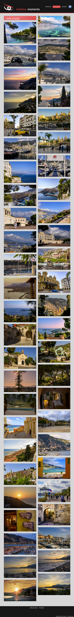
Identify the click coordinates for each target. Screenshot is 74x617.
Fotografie (56, 7)
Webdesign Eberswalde (61, 616)
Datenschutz (33, 608)
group (70, 616)
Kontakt (64, 7)
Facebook (70, 7)
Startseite (48, 7)
